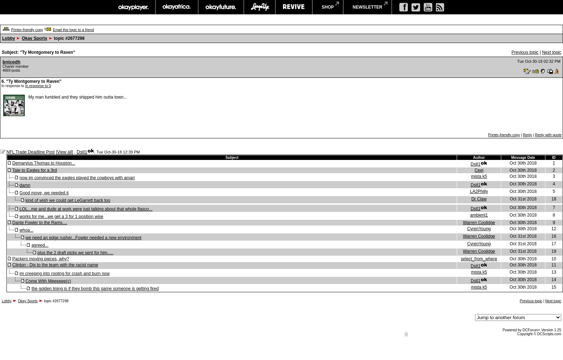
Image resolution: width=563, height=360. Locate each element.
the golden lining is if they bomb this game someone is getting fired (95, 288)
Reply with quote (548, 135)
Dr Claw (479, 199)
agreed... (40, 245)
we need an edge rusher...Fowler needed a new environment (83, 237)
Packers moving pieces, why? (40, 258)
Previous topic (524, 52)
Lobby (8, 38)
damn (24, 185)
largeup (259, 7)
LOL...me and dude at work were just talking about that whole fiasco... (85, 209)
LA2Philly (479, 191)
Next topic (551, 52)
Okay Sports (34, 38)
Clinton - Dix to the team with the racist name (55, 264)
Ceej (479, 170)
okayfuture (221, 7)
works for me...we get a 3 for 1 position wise (61, 216)
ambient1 (479, 215)
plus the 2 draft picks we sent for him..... (75, 252)
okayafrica (177, 7)
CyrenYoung (479, 228)
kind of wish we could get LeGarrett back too (67, 200)
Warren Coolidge (479, 222)
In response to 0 (38, 86)
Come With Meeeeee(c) (48, 281)
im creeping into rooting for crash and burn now (64, 273)
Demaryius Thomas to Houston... (43, 163)
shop (328, 7)
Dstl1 (81, 152)
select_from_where (479, 258)
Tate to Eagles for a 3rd (34, 170)
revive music (294, 7)
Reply (527, 135)
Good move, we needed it (44, 192)
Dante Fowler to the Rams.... (39, 222)
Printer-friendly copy (27, 30)
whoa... (26, 230)
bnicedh (11, 62)
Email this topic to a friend (73, 30)
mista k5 (479, 176)
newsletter (367, 7)
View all (64, 152)
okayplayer (133, 7)
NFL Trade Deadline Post (30, 152)
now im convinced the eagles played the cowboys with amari (77, 177)
